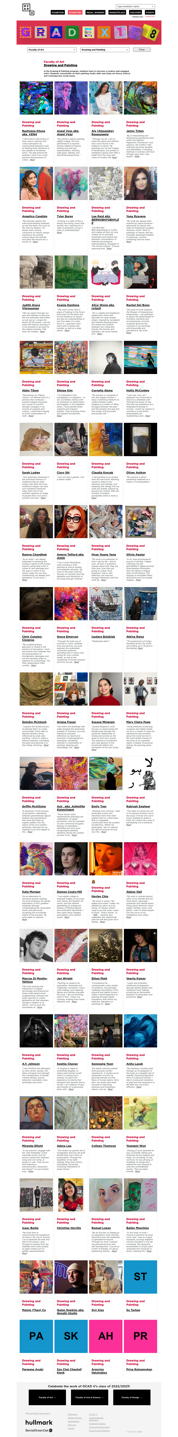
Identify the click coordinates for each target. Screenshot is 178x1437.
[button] (74, 50)
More (32, 159)
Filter (142, 49)
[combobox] (50, 50)
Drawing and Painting (60, 65)
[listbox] (135, 6)
